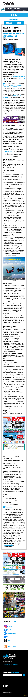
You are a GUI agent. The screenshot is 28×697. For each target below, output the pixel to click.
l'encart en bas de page (18, 76)
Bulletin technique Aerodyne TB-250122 (12, 29)
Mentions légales (6, 691)
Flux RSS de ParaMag (10, 646)
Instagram (8, 626)
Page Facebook (9, 630)
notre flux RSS (22, 644)
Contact (4, 687)
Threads (7, 640)
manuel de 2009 (8, 545)
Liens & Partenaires (6, 688)
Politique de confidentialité (7, 692)
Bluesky (7, 636)
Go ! (23, 675)
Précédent (9, 23)
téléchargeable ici (7, 151)
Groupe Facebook (10, 633)
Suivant (19, 23)
